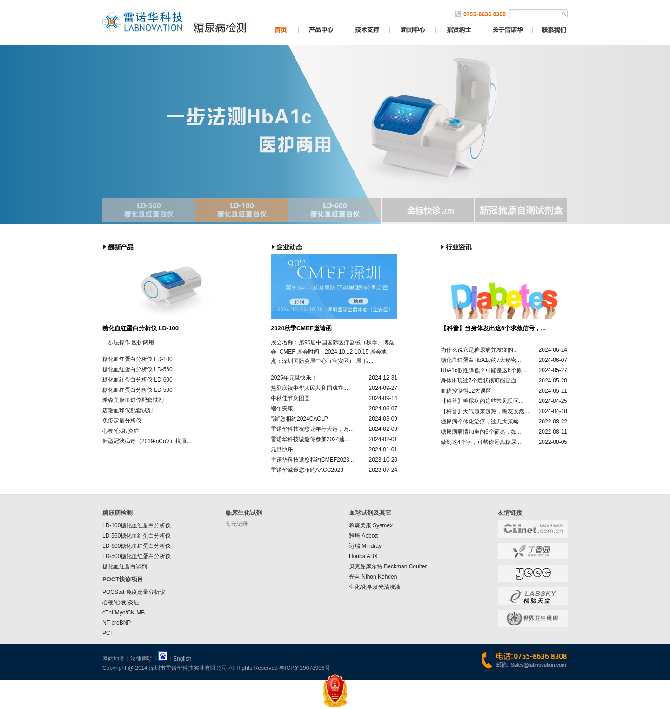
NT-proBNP (116, 623)
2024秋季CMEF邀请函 (301, 328)
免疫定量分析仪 (121, 420)
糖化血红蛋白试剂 (124, 566)
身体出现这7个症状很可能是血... (481, 380)
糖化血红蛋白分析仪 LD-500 (137, 390)
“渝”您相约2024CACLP (299, 419)
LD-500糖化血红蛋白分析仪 (136, 556)
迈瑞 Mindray (365, 546)
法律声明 (141, 658)
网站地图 (113, 658)
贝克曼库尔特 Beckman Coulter (388, 566)
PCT (108, 633)
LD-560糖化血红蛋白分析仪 (136, 535)
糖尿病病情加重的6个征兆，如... (481, 432)
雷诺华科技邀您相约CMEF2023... (312, 460)
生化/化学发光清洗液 (375, 587)
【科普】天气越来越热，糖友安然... (485, 411)
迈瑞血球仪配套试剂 (127, 410)
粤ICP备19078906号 (304, 668)
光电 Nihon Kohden (373, 576)
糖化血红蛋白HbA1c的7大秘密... (481, 360)
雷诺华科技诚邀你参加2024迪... (310, 439)
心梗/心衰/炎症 (120, 431)
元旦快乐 (282, 449)
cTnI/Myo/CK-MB (123, 612)
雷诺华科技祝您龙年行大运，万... (312, 429)
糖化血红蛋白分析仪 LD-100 (140, 328)
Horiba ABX (363, 556)
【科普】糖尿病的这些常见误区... (482, 401)
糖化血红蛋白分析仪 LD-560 (137, 369)
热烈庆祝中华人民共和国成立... (309, 388)
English (182, 658)
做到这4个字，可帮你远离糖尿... (481, 442)
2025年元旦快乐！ (294, 378)
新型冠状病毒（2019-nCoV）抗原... (146, 441)
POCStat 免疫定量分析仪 (133, 592)
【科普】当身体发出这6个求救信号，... (493, 328)
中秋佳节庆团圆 (290, 398)
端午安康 (282, 408)
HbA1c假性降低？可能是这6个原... (484, 370)
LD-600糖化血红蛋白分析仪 (136, 546)
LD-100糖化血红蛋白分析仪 (136, 525)
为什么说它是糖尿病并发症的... (479, 350)
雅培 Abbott (363, 535)
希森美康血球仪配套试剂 (133, 400)
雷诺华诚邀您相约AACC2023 (307, 470)
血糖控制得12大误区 (466, 391)
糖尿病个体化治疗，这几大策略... (482, 421)
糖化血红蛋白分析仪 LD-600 (137, 379)
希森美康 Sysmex (371, 525)
